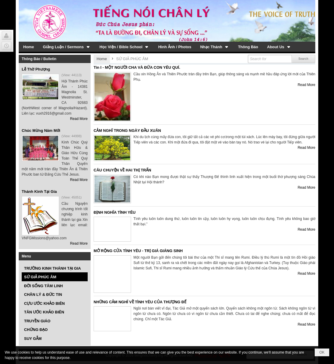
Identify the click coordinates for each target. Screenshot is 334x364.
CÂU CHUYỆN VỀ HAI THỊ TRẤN (122, 170)
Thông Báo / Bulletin (39, 59)
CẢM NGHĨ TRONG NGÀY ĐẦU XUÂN (127, 130)
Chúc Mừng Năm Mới (41, 130)
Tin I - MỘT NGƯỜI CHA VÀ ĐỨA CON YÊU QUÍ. (137, 67)
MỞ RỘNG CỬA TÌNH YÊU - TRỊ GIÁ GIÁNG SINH (138, 251)
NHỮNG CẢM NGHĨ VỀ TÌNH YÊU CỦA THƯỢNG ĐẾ (140, 302)
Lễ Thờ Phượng (36, 69)
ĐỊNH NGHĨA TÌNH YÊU (115, 212)
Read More (79, 119)
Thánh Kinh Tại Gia (39, 191)
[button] (66, 47)
